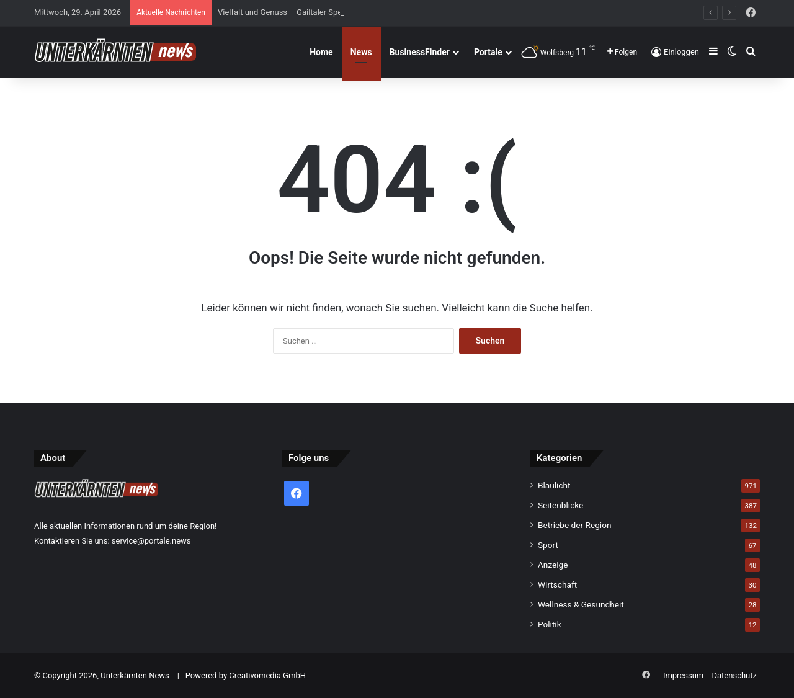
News (361, 52)
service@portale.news (151, 540)
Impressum (683, 675)
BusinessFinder (420, 52)
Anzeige (553, 565)
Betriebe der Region (575, 525)
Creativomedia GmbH (267, 675)
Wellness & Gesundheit (581, 604)
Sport (548, 545)
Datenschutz (734, 675)
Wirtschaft (557, 584)
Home (321, 52)
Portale (488, 52)
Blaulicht (554, 485)
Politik (549, 624)
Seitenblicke (560, 505)
